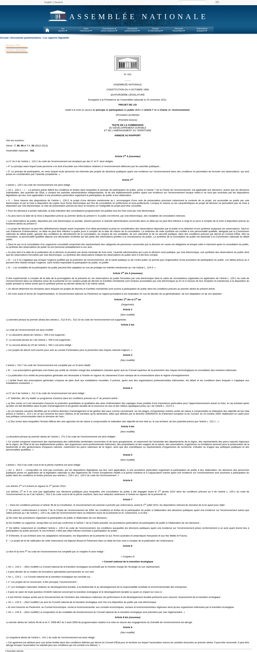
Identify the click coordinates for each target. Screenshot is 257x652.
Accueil (4, 37)
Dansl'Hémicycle (86, 29)
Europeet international (155, 29)
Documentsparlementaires (132, 29)
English (48, 2)
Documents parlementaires (26, 37)
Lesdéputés (62, 29)
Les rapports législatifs (56, 37)
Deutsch (58, 2)
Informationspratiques (202, 29)
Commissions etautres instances (109, 29)
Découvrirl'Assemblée (178, 29)
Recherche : (181, 2)
